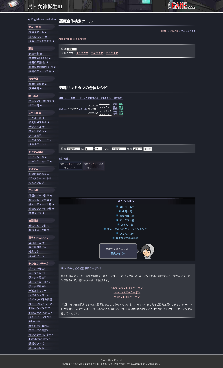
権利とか (34, 251)
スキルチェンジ (37, 144)
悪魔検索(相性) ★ (39, 62)
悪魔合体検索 (127, 216)
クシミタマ (82, 53)
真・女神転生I (37, 268)
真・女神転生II (37, 273)
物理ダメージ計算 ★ (40, 195)
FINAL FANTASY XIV (40, 312)
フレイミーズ (70, 163)
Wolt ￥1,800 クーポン (127, 297)
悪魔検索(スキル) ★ (40, 58)
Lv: (83, 148)
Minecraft (34, 321)
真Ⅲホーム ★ (37, 243)
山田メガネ (117, 360)
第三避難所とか (37, 247)
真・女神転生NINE (39, 281)
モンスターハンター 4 (41, 334)
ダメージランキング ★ (42, 41)
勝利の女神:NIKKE (39, 326)
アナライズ (93, 112)
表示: (130, 148)
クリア (148, 149)
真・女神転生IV (37, 286)
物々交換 (92, 108)
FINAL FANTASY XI (39, 308)
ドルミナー (93, 105)
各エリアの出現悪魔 (127, 238)
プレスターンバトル (40, 178)
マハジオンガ (105, 110)
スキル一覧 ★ (37, 118)
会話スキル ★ (37, 126)
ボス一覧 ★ (35, 105)
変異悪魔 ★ (35, 88)
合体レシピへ (71, 168)
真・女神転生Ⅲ (45, 6)
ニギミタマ (97, 53)
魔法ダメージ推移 (39, 225)
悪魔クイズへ (118, 253)
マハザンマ (104, 103)
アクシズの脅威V (38, 330)
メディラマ (104, 107)
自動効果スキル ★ (39, 122)
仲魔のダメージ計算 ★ (42, 71)
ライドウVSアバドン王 (41, 303)
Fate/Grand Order (39, 339)
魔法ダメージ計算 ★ (40, 200)
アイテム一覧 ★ (38, 157)
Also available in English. (73, 38)
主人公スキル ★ (38, 36)
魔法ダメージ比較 (39, 230)
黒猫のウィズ (36, 343)
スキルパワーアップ (40, 140)
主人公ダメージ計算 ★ (42, 204)
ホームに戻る (36, 348)
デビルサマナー (37, 290)
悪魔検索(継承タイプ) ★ (42, 67)
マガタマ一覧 (127, 220)
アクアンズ (93, 163)
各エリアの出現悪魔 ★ (42, 101)
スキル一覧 (127, 225)
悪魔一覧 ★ (35, 53)
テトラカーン (105, 114)
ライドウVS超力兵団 (40, 299)
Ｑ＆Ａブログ (127, 233)
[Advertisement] (127, 68)
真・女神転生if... (38, 277)
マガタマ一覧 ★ (38, 32)
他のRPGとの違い (39, 174)
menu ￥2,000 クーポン (127, 292)
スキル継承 (35, 135)
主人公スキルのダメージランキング (127, 229)
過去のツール (36, 256)
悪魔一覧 (127, 211)
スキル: (107, 148)
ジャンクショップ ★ (40, 161)
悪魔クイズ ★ (37, 213)
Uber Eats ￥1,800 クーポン (126, 288)
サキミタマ (73, 108)
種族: (64, 48)
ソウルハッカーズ (39, 295)
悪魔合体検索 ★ (38, 84)
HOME (164, 30)
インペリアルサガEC (40, 317)
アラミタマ (112, 53)
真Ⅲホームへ (127, 207)
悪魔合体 (174, 30)
